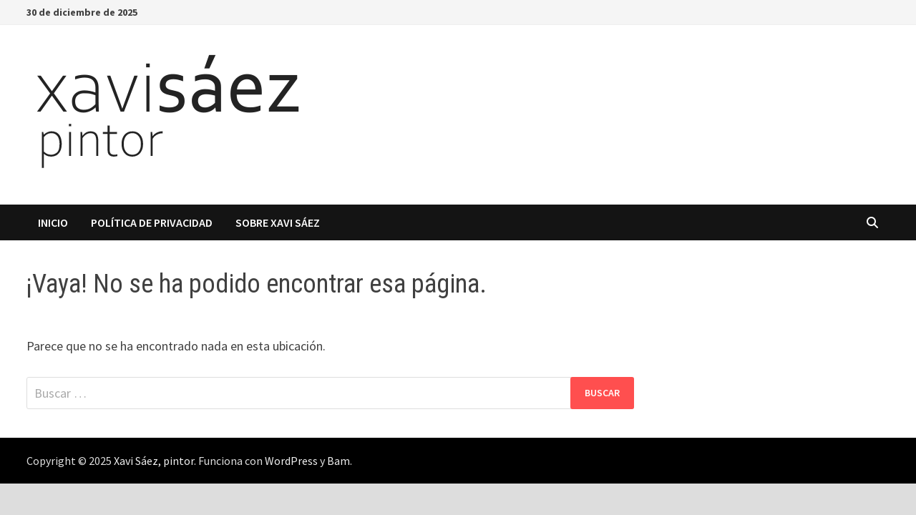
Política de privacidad (152, 222)
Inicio (53, 222)
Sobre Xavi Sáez (277, 222)
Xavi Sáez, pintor (154, 460)
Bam (338, 460)
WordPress (291, 460)
